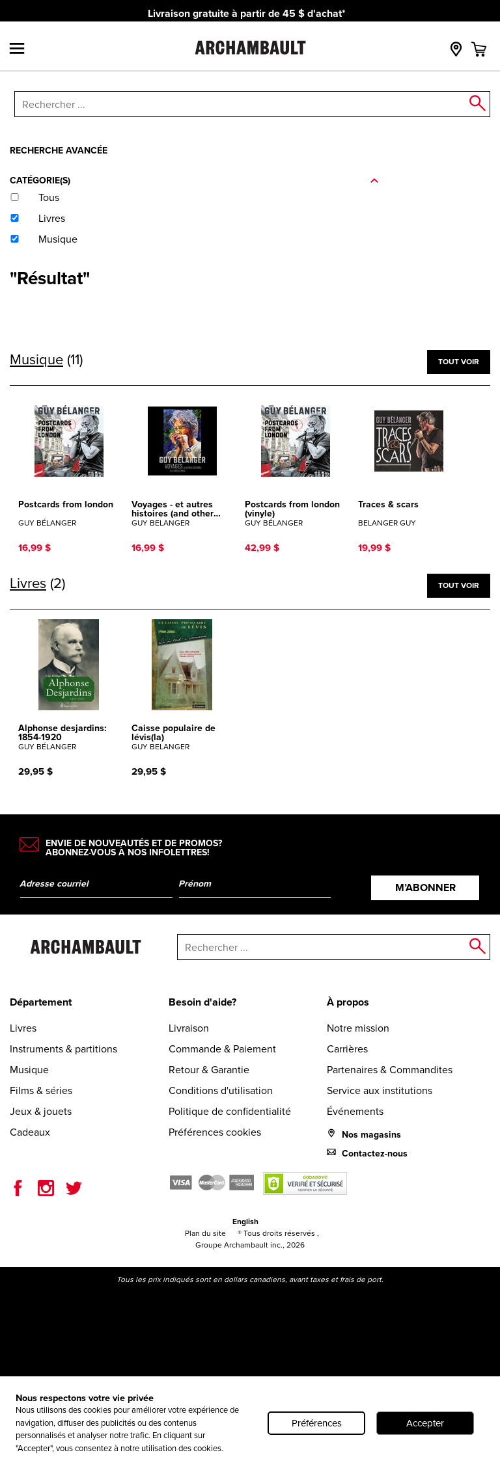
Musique (29, 1069)
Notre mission (358, 1028)
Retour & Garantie (209, 1069)
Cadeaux (30, 1132)
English (245, 1221)
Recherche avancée (58, 150)
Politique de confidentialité (230, 1111)
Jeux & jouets (41, 1111)
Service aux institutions (379, 1090)
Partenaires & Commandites (389, 1069)
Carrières (347, 1048)
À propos (348, 1002)
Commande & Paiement (222, 1048)
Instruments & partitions (63, 1048)
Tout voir (458, 361)
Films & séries (41, 1090)
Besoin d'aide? (202, 1002)
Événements (355, 1111)
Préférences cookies (215, 1132)
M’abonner (425, 887)
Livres (23, 1028)
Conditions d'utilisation (221, 1090)
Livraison (189, 1028)
